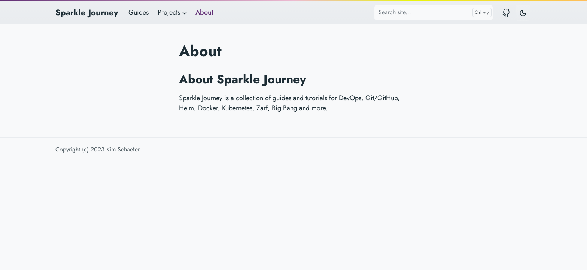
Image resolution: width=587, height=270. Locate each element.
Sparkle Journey (86, 12)
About (204, 12)
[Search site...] (433, 12)
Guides (138, 12)
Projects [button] (173, 12)
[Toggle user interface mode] (523, 12)
